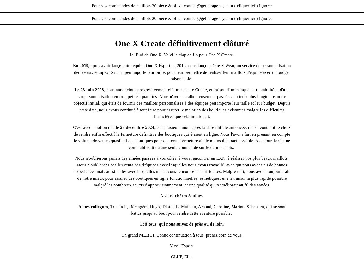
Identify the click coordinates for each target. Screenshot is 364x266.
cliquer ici (246, 6)
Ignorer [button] (265, 6)
